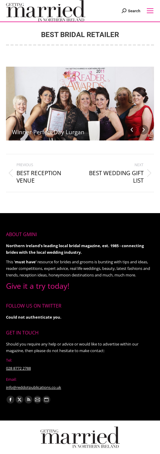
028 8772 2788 (18, 368)
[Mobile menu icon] (150, 11)
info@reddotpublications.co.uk (33, 387)
